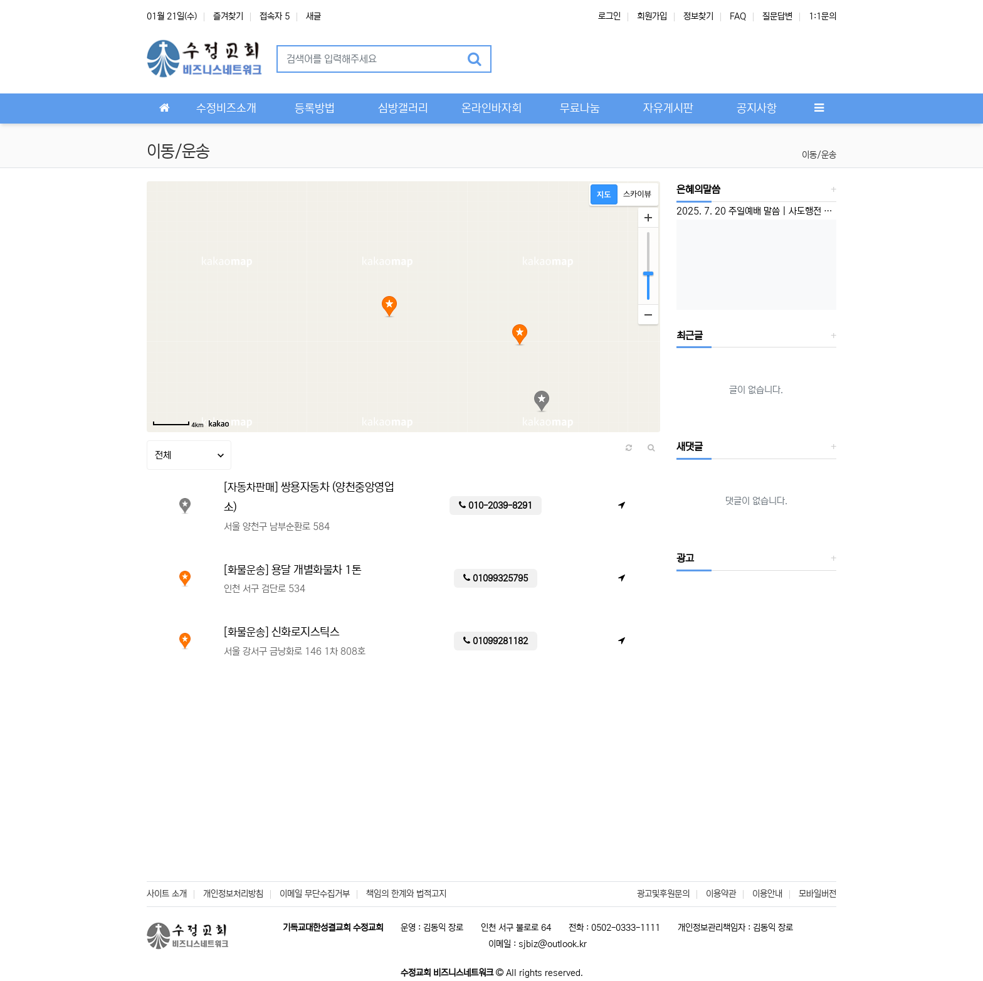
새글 (313, 16)
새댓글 (689, 446)
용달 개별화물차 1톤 (316, 570)
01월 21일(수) (172, 16)
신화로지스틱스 (305, 632)
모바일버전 (817, 894)
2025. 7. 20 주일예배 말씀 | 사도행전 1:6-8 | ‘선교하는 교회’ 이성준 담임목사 (756, 211)
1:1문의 (822, 16)
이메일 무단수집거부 (315, 894)
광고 (685, 558)
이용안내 (767, 894)
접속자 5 (275, 16)
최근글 (689, 335)
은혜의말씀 (698, 189)
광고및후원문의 (663, 894)
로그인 (609, 16)
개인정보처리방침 (233, 894)
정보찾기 (698, 16)
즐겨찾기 (228, 16)
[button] (518, 58)
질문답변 (777, 16)
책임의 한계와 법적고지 (406, 894)
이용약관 (721, 894)
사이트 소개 (167, 894)
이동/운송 (819, 155)
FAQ (738, 16)
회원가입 (652, 16)
